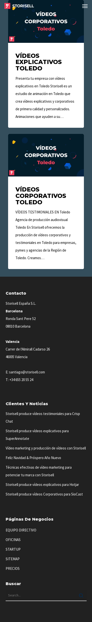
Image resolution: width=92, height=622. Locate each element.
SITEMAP (13, 559)
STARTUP (13, 549)
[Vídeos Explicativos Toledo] (46, 64)
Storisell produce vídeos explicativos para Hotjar (42, 484)
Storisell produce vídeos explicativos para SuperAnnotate (37, 435)
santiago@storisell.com (27, 372)
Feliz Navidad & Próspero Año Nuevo (33, 457)
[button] (85, 5)
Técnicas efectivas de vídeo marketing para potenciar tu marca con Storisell (39, 471)
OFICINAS (13, 539)
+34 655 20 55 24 (21, 379)
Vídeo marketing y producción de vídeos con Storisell (46, 448)
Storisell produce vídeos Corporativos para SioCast (44, 494)
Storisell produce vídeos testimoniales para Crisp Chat (43, 417)
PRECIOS (13, 568)
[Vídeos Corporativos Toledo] (46, 201)
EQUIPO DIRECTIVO (21, 530)
